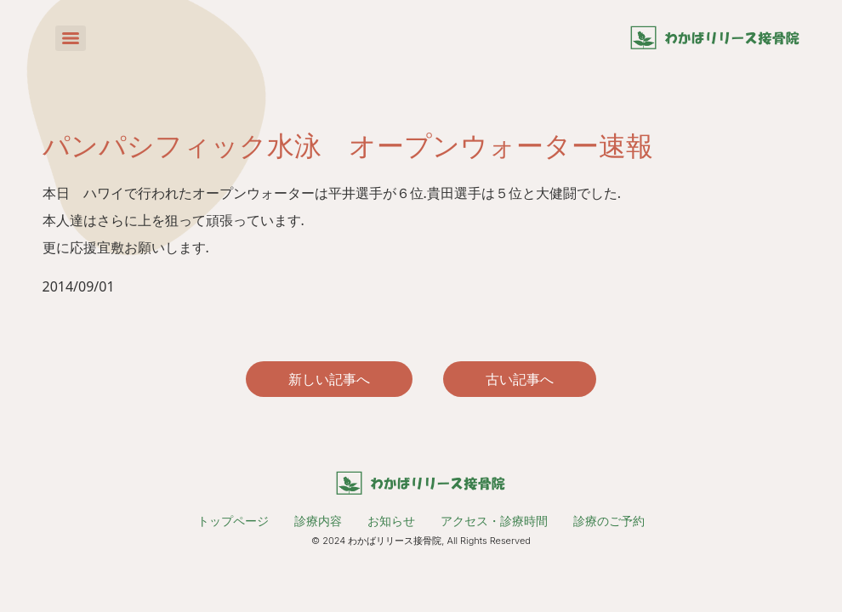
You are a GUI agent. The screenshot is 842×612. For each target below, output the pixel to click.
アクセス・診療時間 (494, 520)
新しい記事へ (329, 379)
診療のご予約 (609, 520)
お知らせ (391, 520)
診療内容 (318, 520)
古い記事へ (520, 379)
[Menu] (70, 38)
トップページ (233, 520)
